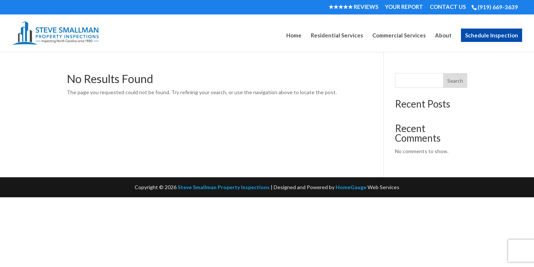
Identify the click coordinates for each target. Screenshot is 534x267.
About (443, 36)
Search (455, 81)
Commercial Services (399, 36)
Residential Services (337, 36)
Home (293, 36)
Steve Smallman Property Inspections (224, 187)
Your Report (404, 7)
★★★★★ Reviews (353, 7)
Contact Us (448, 7)
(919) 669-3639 (498, 7)
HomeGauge (351, 187)
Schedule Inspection (491, 35)
